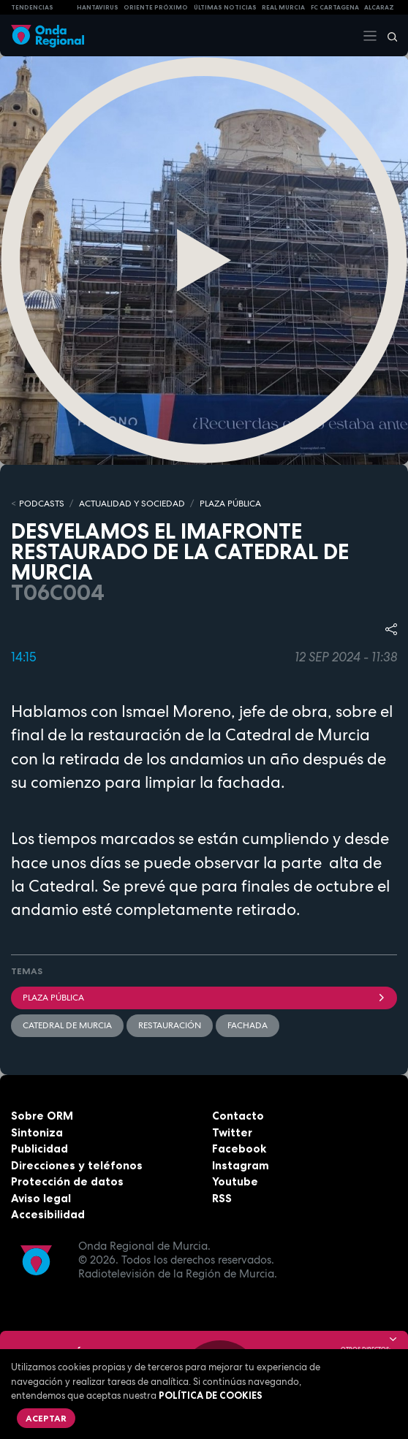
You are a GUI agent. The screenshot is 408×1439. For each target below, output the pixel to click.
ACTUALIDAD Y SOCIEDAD (132, 503)
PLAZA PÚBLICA (230, 503)
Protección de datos (67, 1181)
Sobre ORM (42, 1116)
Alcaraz (379, 7)
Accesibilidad (48, 1214)
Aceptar (46, 1418)
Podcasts (41, 503)
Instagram (240, 1165)
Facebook (239, 1148)
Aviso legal (41, 1198)
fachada (247, 1025)
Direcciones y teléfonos (77, 1165)
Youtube (235, 1181)
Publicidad (39, 1148)
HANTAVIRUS (97, 7)
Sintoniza (37, 1132)
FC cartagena (335, 7)
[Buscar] (387, 36)
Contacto (238, 1116)
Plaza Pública (204, 997)
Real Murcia (283, 7)
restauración (169, 1025)
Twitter (232, 1132)
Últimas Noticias (225, 7)
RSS (222, 1198)
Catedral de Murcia (67, 1025)
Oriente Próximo (156, 7)
